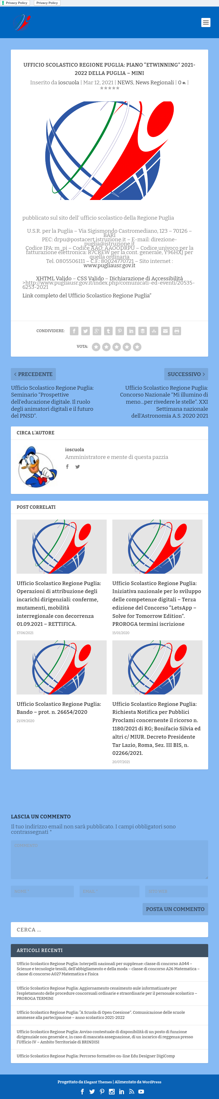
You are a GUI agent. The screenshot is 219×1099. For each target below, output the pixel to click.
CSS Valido (90, 278)
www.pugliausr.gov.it (109, 265)
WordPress (151, 1082)
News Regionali (154, 82)
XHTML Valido (54, 278)
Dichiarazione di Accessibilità (146, 278)
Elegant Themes (98, 1082)
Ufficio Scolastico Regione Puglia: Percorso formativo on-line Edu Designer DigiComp (96, 1056)
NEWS (125, 82)
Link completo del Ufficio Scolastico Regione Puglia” (86, 295)
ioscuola (68, 82)
